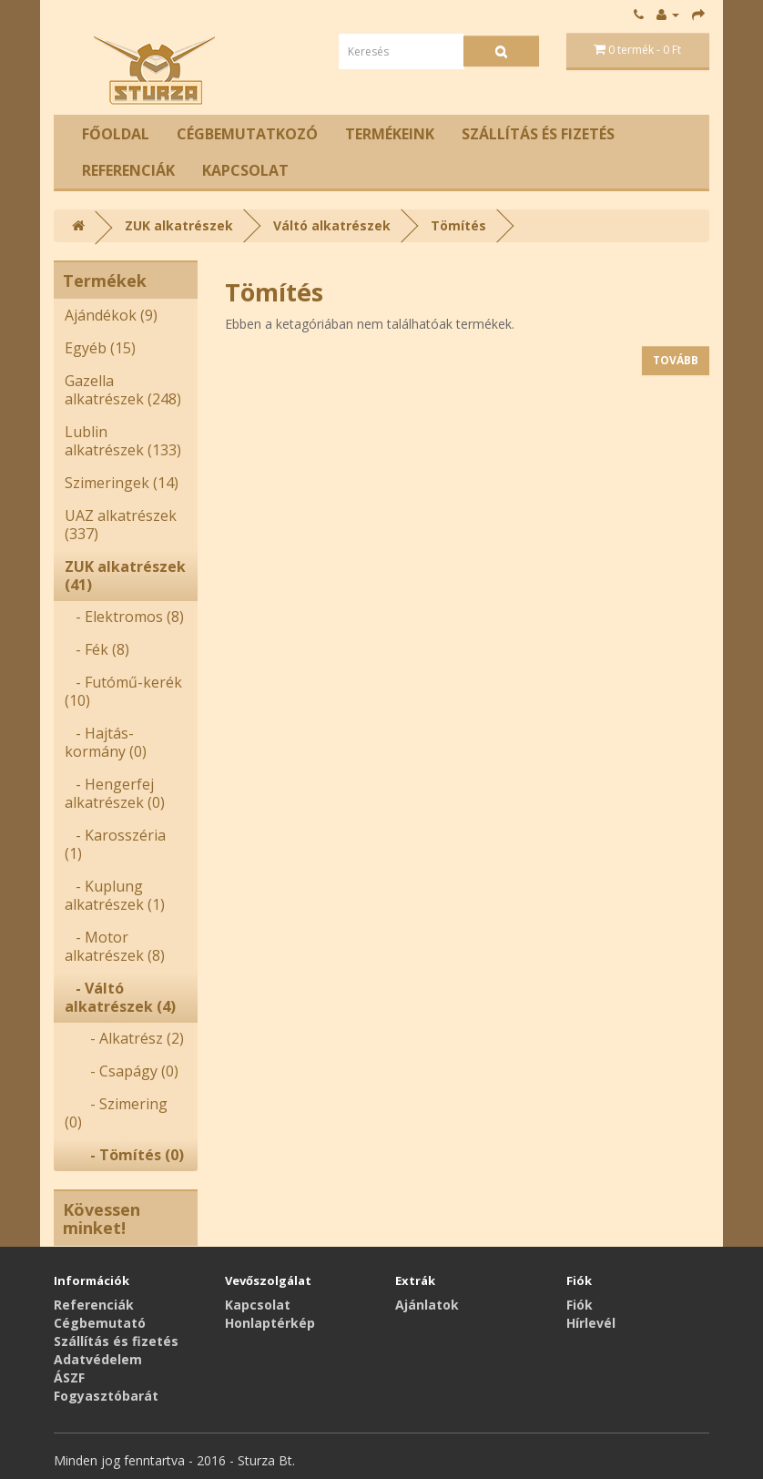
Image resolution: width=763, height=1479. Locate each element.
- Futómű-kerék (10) (123, 691)
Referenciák (128, 170)
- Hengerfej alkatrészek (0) (115, 793)
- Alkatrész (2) (124, 1038)
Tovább (675, 360)
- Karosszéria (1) (115, 844)
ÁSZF (69, 1377)
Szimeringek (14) (121, 483)
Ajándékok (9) (111, 315)
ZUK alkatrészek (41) (125, 575)
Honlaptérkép (270, 1322)
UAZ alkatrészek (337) (121, 524)
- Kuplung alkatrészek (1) (115, 895)
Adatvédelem (98, 1359)
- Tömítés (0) (124, 1155)
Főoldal (115, 134)
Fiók (579, 1304)
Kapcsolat (245, 170)
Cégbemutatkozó (247, 134)
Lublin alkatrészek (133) (123, 441)
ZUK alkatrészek (179, 225)
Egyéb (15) (100, 348)
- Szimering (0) (116, 1113)
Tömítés (458, 225)
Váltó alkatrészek (332, 225)
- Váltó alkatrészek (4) (120, 997)
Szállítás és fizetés (538, 134)
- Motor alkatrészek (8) (115, 946)
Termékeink (389, 134)
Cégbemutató (100, 1322)
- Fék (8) (97, 649)
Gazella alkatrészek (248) (123, 390)
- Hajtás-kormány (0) (106, 742)
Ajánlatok (427, 1304)
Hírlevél (590, 1322)
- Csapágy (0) (121, 1071)
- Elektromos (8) (124, 617)
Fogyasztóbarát (106, 1395)
